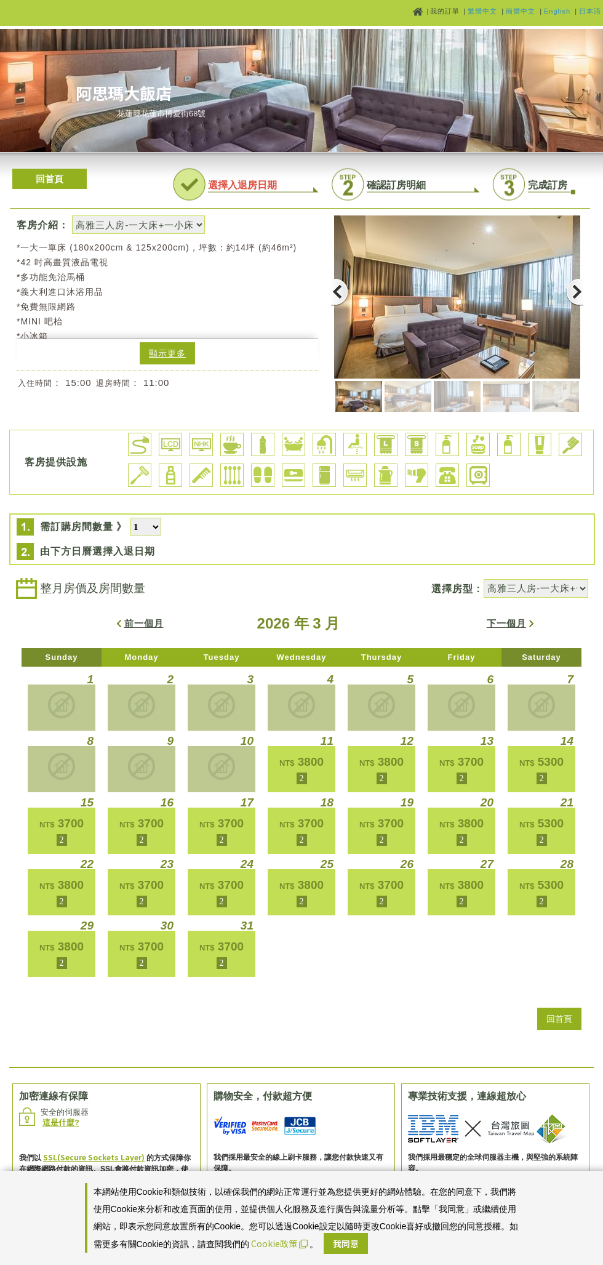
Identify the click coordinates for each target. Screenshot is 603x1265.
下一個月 (506, 623)
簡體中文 (520, 11)
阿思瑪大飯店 (124, 92)
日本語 (590, 11)
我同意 (346, 1243)
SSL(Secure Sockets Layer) (94, 1157)
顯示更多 (167, 353)
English (557, 11)
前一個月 (144, 623)
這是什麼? (60, 1122)
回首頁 (49, 179)
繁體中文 (482, 11)
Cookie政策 (279, 1243)
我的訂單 (446, 11)
